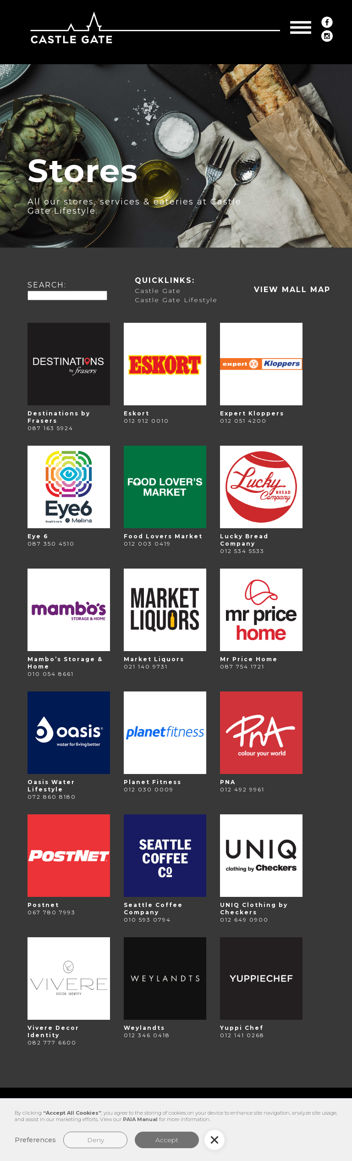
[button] (300, 27)
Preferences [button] (35, 1140)
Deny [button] (95, 1140)
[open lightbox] (292, 289)
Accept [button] (166, 1140)
